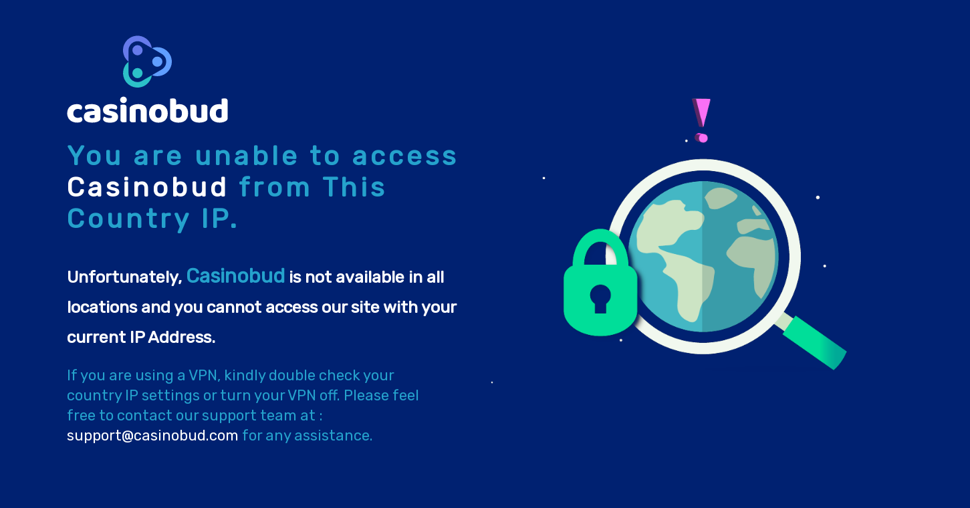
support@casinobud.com (153, 435)
